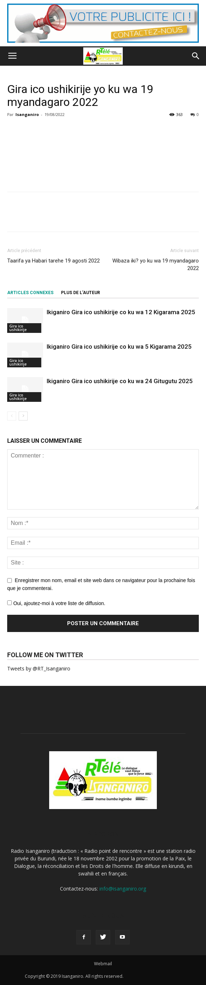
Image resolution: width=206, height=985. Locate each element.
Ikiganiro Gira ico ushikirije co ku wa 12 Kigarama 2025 (121, 312)
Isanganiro (27, 114)
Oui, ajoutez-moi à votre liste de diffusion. (56, 603)
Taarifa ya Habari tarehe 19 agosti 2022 (53, 260)
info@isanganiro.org (122, 888)
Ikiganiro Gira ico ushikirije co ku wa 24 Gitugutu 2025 (120, 381)
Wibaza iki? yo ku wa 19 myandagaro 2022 (155, 264)
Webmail (103, 964)
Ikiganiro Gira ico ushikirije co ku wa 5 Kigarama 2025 (119, 346)
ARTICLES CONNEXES (30, 292)
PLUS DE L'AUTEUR (80, 292)
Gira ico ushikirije (18, 328)
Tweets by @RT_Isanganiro (38, 668)
